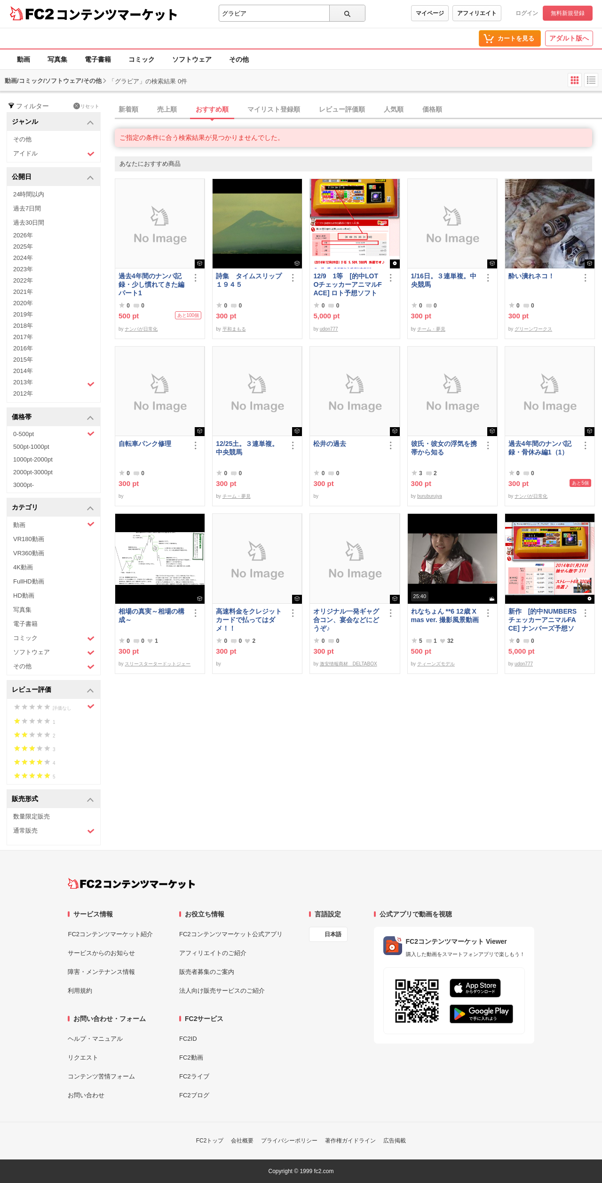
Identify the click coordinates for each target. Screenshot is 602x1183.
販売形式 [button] (53, 799)
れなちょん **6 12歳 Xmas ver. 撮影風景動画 (445, 616)
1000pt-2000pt (33, 459)
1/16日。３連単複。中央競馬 (443, 280)
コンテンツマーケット (117, 14)
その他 (239, 59)
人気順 (394, 109)
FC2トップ (210, 1140)
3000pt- (23, 484)
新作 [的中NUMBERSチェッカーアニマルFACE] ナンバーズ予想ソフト (542, 620)
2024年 (23, 257)
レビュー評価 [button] (53, 690)
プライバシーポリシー (289, 1140)
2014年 (23, 370)
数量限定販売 (31, 816)
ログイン (526, 13)
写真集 (57, 59)
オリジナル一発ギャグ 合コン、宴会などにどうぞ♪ (347, 620)
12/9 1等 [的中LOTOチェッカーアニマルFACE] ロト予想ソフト (347, 284)
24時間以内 (28, 194)
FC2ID (188, 1038)
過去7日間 (27, 208)
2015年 (23, 359)
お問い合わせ (86, 1095)
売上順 (167, 109)
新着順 (128, 109)
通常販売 (54, 831)
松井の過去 (329, 443)
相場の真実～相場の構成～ (151, 616)
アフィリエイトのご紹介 (212, 952)
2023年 (23, 269)
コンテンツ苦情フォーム (101, 1076)
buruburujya (429, 496)
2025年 (23, 246)
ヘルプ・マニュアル (95, 1038)
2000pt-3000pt (33, 472)
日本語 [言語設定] (333, 934)
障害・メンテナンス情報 (101, 971)
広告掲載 (394, 1140)
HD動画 (23, 595)
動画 (23, 59)
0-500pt (54, 434)
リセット (86, 106)
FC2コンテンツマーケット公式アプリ (231, 934)
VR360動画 (28, 553)
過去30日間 (28, 222)
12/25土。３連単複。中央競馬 (247, 448)
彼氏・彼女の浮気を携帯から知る (444, 448)
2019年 (23, 314)
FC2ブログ (194, 1095)
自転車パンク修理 (145, 443)
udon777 (329, 329)
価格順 (432, 109)
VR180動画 (28, 539)
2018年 (23, 325)
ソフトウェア (192, 59)
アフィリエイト (477, 13)
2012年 (23, 393)
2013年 (54, 383)
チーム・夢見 (431, 329)
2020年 (23, 303)
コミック (141, 59)
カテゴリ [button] (53, 507)
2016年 (23, 348)
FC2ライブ (194, 1076)
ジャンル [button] (53, 122)
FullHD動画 (28, 581)
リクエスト (83, 1057)
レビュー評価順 (342, 109)
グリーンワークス (533, 329)
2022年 (23, 280)
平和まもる (234, 329)
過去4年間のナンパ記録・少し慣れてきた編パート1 (151, 284)
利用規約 (80, 990)
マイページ (430, 13)
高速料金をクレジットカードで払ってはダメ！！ (249, 620)
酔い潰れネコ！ (531, 276)
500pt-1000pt (31, 446)
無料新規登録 (568, 13)
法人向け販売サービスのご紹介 (222, 990)
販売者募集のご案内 (206, 971)
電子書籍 (98, 59)
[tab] (358, 109)
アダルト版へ (569, 38)
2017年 (23, 336)
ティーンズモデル (436, 663)
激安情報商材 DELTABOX (348, 663)
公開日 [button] (53, 177)
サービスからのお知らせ (101, 952)
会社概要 (242, 1140)
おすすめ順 (212, 109)
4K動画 (23, 567)
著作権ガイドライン (350, 1140)
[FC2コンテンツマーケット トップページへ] (131, 883)
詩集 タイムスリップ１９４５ (249, 280)
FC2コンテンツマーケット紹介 (110, 934)
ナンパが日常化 (141, 329)
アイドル (54, 154)
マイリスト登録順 (273, 109)
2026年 (23, 235)
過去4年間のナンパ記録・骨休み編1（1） (539, 448)
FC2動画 (191, 1057)
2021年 (23, 291)
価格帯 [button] (53, 417)
